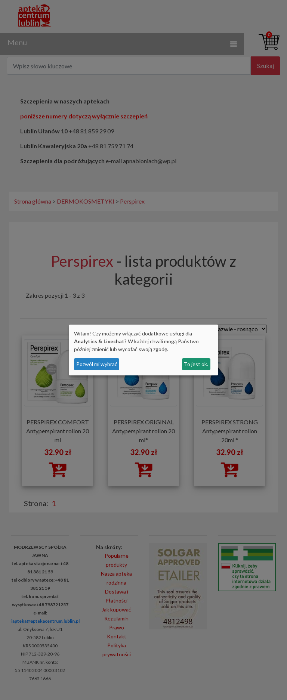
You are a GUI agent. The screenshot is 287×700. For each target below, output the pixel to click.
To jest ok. (196, 364)
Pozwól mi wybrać (96, 364)
